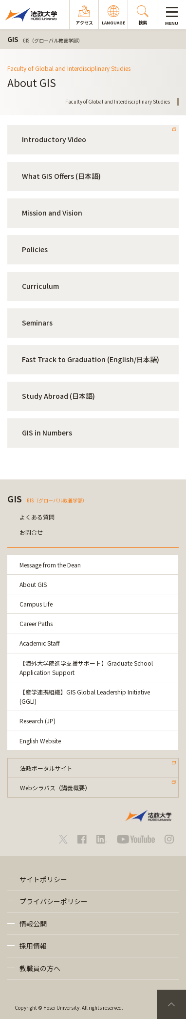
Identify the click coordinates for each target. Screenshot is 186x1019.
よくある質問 (37, 517)
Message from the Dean (50, 565)
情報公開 (33, 924)
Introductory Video (54, 139)
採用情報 (33, 946)
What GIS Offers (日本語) (61, 176)
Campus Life (36, 604)
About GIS (33, 584)
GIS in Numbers (47, 432)
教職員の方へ (39, 968)
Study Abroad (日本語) (58, 396)
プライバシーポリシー (53, 901)
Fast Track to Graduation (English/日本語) (90, 359)
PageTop (171, 1004)
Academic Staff (39, 643)
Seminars (37, 322)
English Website (40, 741)
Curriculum (40, 286)
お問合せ (31, 532)
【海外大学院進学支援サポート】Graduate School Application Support (86, 667)
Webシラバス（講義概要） (55, 787)
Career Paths (36, 623)
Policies (35, 249)
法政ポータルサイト (46, 768)
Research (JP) (37, 720)
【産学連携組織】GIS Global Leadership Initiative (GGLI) (84, 696)
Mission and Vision (52, 212)
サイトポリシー (43, 879)
